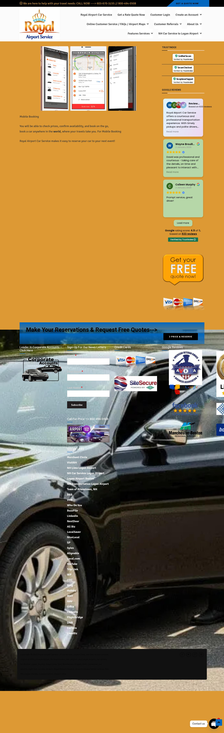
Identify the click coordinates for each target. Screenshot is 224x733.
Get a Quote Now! (187, 3)
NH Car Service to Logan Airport (178, 33)
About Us (192, 24)
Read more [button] (172, 131)
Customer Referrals (166, 24)
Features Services (139, 33)
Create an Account (187, 14)
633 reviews (189, 234)
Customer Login (160, 14)
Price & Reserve (180, 336)
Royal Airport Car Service (96, 14)
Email (72, 355)
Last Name (75, 388)
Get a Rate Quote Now (131, 14)
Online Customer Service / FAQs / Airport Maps (116, 24)
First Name (75, 371)
